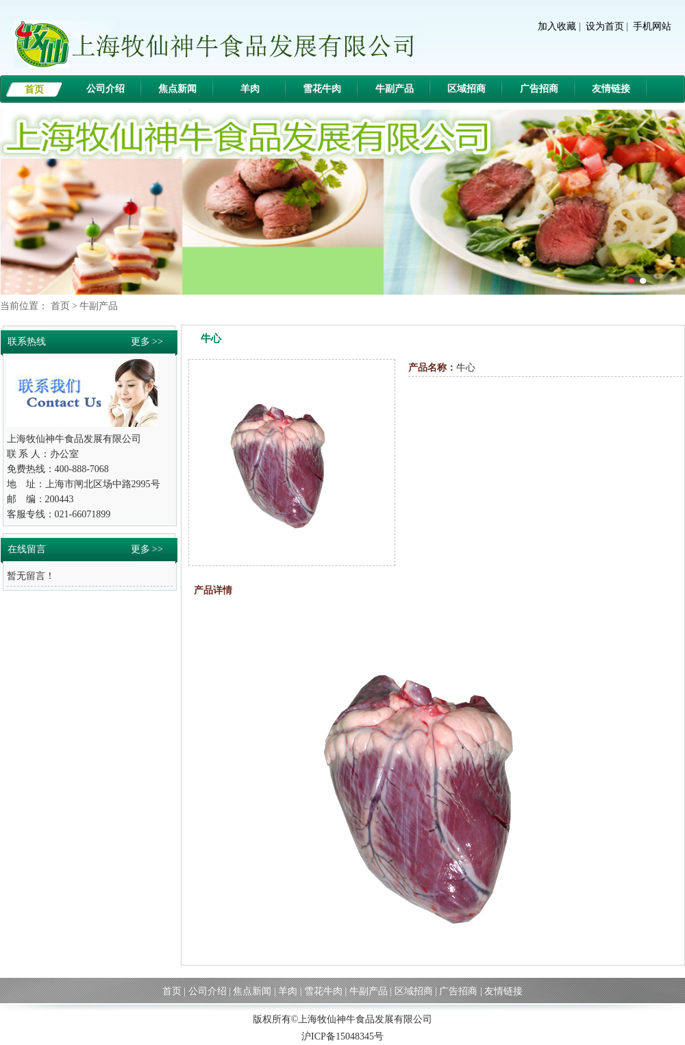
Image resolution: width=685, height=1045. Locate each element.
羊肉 (250, 89)
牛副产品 (394, 89)
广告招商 (539, 89)
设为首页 (605, 26)
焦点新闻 (177, 89)
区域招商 (466, 89)
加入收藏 (557, 26)
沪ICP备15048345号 (342, 1036)
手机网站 (652, 26)
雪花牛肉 (322, 89)
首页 (34, 89)
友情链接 (611, 89)
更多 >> (147, 341)
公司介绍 (105, 89)
